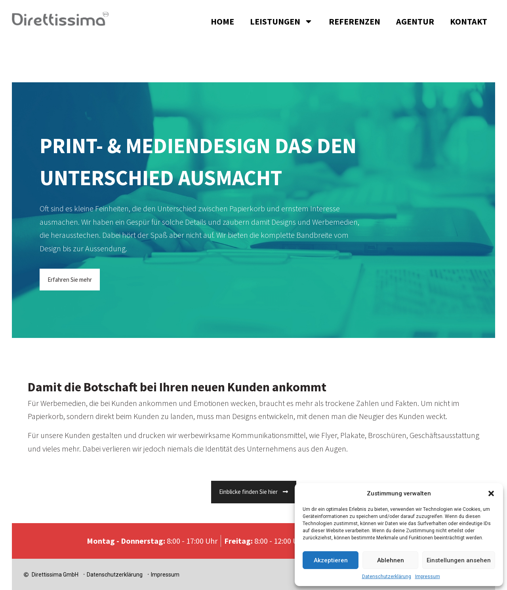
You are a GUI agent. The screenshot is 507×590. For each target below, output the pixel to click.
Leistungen (281, 21)
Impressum (427, 576)
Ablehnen (390, 560)
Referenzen (354, 21)
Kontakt (468, 21)
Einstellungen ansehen (459, 560)
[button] (491, 493)
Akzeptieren (331, 560)
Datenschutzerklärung (386, 576)
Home (222, 21)
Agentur (415, 21)
